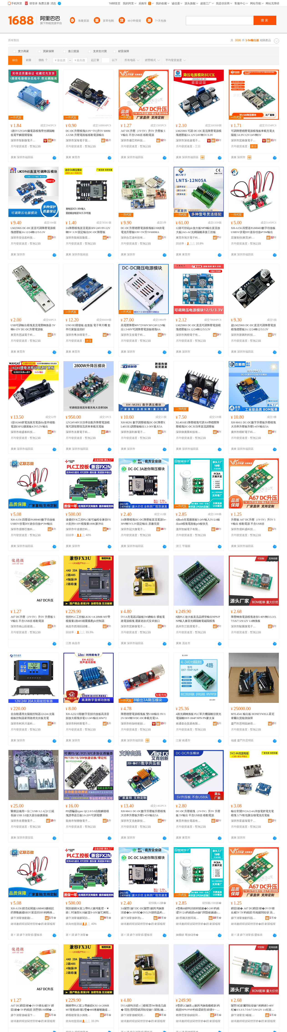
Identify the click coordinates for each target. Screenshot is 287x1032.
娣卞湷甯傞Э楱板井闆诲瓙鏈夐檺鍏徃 (243, 1015)
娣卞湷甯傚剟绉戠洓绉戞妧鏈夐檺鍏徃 (243, 918)
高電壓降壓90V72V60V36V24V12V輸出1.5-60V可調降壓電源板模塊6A (143, 327)
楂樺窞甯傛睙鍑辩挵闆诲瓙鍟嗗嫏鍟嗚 (188, 1015)
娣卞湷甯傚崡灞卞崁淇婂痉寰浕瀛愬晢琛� (23, 1015)
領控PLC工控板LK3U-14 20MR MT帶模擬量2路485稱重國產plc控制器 (88, 619)
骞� (52, 917)
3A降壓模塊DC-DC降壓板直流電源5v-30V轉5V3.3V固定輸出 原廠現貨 (143, 521)
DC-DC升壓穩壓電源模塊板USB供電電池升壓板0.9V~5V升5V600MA (143, 230)
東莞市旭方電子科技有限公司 (188, 237)
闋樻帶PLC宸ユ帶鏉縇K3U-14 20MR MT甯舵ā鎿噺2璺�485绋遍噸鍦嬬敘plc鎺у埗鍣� (88, 1008)
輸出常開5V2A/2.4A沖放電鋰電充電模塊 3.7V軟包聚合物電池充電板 (252, 813)
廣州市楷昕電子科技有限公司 (243, 432)
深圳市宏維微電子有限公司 (243, 140)
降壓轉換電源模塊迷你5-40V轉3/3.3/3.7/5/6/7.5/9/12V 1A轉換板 (253, 619)
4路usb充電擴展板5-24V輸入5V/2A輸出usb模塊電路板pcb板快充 (198, 521)
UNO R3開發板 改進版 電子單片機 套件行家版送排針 (88, 327)
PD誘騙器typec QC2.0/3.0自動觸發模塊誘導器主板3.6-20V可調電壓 (87, 813)
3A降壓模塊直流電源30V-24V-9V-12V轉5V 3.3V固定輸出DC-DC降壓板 (88, 230)
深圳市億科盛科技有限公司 (243, 529)
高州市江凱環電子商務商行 (188, 626)
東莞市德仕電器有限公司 (188, 820)
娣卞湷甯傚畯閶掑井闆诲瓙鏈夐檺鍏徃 (133, 1015)
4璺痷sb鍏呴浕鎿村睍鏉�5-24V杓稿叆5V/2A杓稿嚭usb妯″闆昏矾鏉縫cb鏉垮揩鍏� (197, 911)
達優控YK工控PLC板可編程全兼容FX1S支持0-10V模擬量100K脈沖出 (88, 521)
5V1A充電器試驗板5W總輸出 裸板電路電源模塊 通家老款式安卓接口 (143, 619)
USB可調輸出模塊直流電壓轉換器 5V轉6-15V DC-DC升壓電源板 (33, 327)
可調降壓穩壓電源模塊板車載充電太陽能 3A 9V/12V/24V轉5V (253, 133)
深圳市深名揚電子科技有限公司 (188, 140)
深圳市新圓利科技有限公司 (243, 334)
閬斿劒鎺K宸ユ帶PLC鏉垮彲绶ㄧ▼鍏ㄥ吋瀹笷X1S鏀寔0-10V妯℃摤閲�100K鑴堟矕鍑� (88, 911)
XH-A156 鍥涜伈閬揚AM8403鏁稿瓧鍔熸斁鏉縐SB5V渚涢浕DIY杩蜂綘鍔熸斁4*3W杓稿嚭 (33, 911)
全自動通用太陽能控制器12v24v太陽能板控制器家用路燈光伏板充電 (32, 716)
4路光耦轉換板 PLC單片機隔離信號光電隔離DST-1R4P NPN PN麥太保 (198, 716)
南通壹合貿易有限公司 (188, 723)
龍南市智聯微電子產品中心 (78, 820)
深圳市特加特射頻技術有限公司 (133, 723)
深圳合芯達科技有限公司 (133, 237)
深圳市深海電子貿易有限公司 (78, 140)
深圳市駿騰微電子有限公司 (243, 626)
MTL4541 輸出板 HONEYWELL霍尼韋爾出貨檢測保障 (252, 716)
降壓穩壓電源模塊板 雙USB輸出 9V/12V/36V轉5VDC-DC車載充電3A (143, 716)
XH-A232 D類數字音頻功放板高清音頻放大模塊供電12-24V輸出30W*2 (87, 716)
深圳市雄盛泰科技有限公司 (23, 432)
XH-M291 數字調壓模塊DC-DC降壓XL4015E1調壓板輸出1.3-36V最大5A (143, 424)
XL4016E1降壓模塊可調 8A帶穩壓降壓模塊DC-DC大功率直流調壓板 (197, 424)
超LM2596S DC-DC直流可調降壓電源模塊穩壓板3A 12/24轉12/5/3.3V (253, 327)
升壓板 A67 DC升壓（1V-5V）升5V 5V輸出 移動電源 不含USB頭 (253, 521)
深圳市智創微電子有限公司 (23, 140)
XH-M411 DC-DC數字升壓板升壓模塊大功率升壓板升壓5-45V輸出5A (253, 424)
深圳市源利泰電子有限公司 (133, 432)
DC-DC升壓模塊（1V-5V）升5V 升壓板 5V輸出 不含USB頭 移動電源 (198, 813)
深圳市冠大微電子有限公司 (133, 529)
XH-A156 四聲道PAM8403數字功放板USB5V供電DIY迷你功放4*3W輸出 (253, 230)
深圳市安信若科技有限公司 (23, 237)
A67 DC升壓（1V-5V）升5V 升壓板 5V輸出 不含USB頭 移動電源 (143, 133)
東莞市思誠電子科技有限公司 (23, 334)
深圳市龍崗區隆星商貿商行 (78, 237)
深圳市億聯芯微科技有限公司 (23, 529)
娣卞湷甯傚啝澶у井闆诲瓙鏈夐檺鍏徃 (133, 918)
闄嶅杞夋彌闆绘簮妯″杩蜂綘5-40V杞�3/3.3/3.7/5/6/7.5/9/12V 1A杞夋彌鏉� (252, 1008)
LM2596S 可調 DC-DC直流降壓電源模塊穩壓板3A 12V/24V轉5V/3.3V (198, 133)
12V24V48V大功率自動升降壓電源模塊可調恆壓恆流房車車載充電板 (88, 424)
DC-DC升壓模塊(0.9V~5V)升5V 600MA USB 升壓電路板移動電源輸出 (88, 133)
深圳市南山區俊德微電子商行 (23, 626)
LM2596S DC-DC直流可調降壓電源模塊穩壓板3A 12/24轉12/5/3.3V (33, 230)
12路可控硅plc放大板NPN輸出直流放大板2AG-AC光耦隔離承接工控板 (198, 230)
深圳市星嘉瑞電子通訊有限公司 (243, 820)
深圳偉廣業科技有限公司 (188, 432)
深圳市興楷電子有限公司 (188, 334)
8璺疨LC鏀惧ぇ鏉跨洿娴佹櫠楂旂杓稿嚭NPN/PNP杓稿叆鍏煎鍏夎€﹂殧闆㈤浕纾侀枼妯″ (198, 1008)
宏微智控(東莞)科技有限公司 (243, 237)
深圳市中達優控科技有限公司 (78, 529)
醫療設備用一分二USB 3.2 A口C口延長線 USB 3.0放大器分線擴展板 (32, 813)
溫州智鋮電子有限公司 (188, 529)
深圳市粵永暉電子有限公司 (78, 334)
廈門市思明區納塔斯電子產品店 (243, 723)
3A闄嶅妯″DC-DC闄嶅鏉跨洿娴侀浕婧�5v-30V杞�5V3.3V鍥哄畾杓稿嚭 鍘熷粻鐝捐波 (143, 911)
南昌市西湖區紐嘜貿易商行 (78, 626)
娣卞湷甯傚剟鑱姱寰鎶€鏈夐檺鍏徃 (23, 918)
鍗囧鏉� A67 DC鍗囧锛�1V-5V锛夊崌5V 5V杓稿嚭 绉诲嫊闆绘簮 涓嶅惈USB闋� (253, 911)
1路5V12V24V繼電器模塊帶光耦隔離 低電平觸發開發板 (33, 133)
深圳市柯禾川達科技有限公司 (23, 723)
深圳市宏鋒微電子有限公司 (133, 626)
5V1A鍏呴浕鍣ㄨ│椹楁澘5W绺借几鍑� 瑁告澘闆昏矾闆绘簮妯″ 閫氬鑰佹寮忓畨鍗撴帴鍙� (143, 1008)
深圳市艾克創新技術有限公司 (133, 820)
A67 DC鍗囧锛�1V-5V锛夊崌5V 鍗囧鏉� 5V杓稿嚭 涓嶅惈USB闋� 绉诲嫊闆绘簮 (33, 1008)
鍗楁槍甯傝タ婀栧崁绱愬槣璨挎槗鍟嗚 (78, 1015)
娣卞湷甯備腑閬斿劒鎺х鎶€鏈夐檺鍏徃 (78, 918)
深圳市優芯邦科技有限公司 (133, 140)
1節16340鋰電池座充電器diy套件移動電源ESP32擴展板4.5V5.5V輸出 (33, 424)
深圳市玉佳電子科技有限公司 (133, 334)
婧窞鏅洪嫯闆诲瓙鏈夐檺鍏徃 (188, 918)
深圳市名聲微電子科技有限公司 (23, 820)
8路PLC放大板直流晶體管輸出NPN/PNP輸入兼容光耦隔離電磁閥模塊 (198, 619)
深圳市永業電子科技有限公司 (78, 432)
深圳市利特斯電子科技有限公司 (78, 723)
